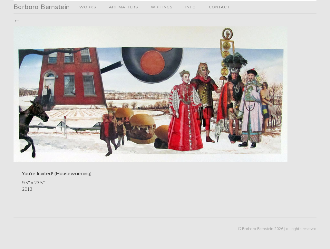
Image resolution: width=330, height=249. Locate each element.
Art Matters (123, 7)
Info (190, 7)
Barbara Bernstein (42, 7)
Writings (161, 7)
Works (87, 7)
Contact (219, 7)
